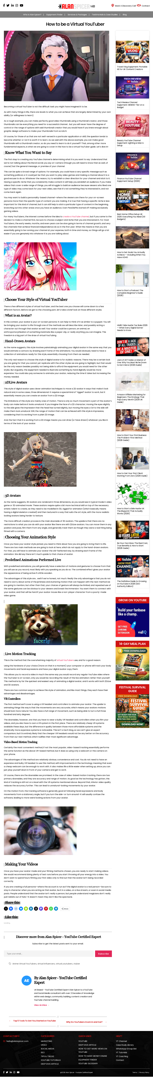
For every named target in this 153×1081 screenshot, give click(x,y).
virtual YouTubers (65, 662)
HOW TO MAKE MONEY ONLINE (92, 1060)
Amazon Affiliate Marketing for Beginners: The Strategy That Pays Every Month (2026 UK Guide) (131, 401)
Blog (125, 17)
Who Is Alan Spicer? (32, 17)
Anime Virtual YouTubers (24, 966)
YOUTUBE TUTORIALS (51, 1064)
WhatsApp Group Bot (126, 1053)
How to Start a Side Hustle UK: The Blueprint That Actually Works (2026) (130, 513)
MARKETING (46, 1045)
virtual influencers (46, 966)
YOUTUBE (82, 1045)
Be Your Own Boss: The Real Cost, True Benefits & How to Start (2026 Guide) (132, 548)
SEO (43, 1056)
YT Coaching (122, 1060)
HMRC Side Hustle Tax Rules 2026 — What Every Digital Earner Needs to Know (132, 330)
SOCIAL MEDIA (47, 1053)
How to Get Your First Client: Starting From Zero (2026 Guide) (132, 477)
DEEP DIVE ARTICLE (50, 1068)
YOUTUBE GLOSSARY (88, 1067)
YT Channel (121, 1045)
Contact (120, 1064)
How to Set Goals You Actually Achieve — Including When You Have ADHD (131, 257)
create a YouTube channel (76, 219)
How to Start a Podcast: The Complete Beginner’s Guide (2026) (130, 295)
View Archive (41, 1007)
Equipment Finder (54, 17)
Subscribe (103, 956)
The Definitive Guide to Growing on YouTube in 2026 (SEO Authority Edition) (131, 586)
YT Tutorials (121, 1056)
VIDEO (44, 1049)
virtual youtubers (64, 966)
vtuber (76, 966)
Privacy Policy (144, 1077)
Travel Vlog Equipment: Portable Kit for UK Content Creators (132, 70)
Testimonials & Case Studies (105, 17)
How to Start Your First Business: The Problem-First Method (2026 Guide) (132, 440)
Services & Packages (77, 17)
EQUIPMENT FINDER (87, 1064)
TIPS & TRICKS (47, 1060)
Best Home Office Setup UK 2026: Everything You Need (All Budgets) (131, 219)
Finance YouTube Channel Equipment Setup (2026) (129, 182)
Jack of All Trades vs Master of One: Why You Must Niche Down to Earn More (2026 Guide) (131, 365)
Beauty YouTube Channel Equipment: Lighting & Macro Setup (130, 145)
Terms (134, 1077)
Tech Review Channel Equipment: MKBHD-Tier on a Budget (130, 107)
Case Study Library (125, 1049)
